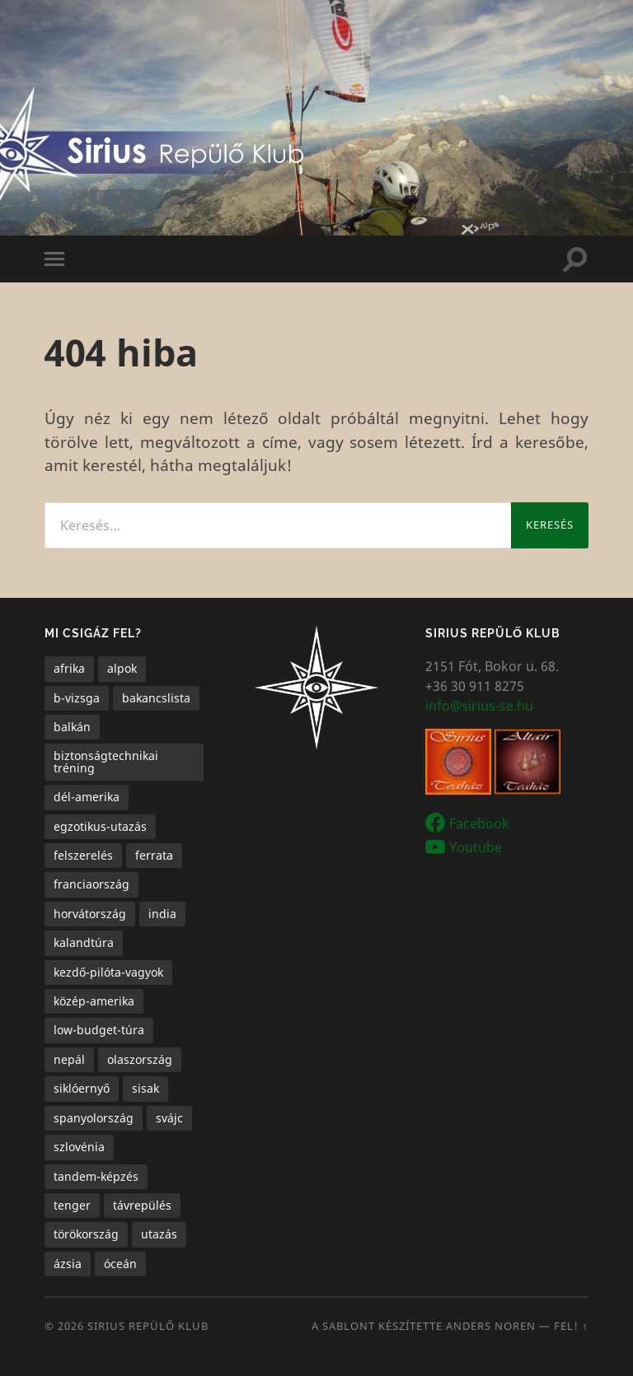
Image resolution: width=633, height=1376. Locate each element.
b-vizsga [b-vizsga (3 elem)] (77, 698)
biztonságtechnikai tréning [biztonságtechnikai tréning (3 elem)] (106, 761)
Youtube (475, 846)
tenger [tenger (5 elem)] (72, 1205)
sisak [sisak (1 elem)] (145, 1088)
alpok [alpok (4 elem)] (122, 668)
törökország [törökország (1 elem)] (86, 1234)
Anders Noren (491, 1325)
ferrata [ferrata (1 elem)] (154, 855)
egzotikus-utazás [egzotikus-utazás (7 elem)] (100, 826)
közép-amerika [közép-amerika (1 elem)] (94, 1001)
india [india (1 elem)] (162, 913)
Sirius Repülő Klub (148, 1325)
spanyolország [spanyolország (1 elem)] (94, 1118)
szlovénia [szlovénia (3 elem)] (79, 1146)
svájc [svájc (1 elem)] (169, 1118)
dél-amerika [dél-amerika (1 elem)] (87, 797)
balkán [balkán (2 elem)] (72, 727)
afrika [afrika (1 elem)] (69, 668)
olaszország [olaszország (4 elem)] (139, 1059)
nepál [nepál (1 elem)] (69, 1059)
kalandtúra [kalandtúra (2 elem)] (84, 942)
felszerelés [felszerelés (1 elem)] (83, 855)
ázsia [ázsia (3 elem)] (68, 1263)
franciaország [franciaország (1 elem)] (91, 884)
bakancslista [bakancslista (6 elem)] (156, 698)
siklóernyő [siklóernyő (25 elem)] (82, 1088)
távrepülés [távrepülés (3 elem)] (142, 1205)
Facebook (479, 823)
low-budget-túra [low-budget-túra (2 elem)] (99, 1030)
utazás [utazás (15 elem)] (159, 1234)
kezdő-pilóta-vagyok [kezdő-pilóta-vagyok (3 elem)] (108, 972)
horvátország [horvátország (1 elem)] (90, 913)
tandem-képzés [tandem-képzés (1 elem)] (96, 1176)
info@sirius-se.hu (479, 706)
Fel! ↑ (571, 1325)
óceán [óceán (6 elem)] (120, 1263)
